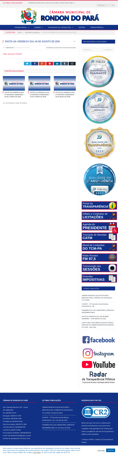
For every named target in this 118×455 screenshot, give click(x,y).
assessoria (106, 423)
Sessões (81, 25)
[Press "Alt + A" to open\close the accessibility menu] (115, 230)
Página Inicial (21, 25)
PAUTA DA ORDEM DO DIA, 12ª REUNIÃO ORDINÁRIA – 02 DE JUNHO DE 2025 (40, 92)
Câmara (37, 25)
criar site (96, 421)
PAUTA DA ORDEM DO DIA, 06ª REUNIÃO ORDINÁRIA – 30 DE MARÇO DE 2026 (95, 315)
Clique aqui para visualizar (12, 51)
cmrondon (9, 45)
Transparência (96, 25)
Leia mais (36, 452)
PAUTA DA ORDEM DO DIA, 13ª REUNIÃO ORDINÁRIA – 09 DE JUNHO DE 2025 (14, 92)
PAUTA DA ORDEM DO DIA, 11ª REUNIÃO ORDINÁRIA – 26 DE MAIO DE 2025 (65, 92)
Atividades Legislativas (54, 45)
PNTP (91, 437)
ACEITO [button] (111, 450)
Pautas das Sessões (69, 45)
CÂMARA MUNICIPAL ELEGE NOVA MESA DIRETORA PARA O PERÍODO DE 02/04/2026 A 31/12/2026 (52, 3)
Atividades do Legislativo (59, 25)
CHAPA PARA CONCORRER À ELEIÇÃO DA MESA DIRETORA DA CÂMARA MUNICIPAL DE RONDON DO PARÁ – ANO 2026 (98, 322)
